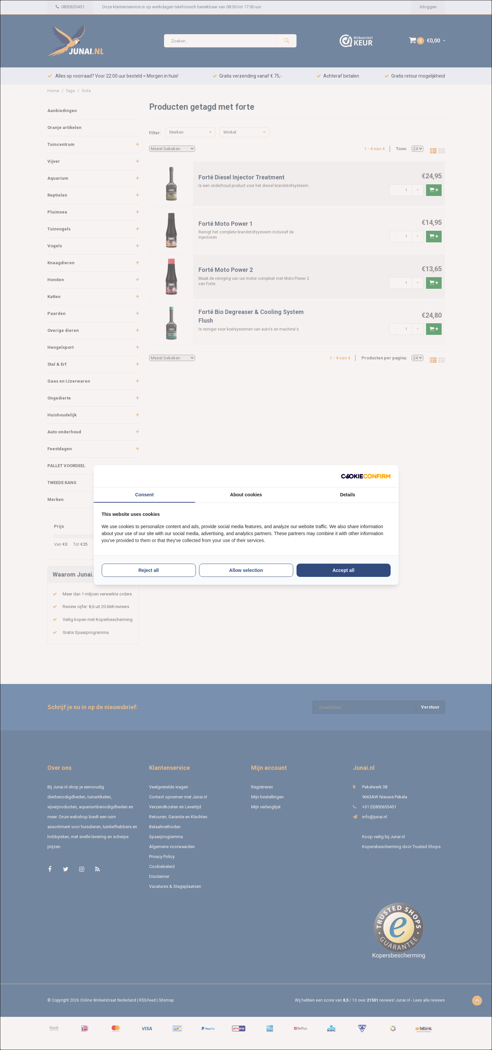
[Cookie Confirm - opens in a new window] (366, 476)
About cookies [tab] (246, 494)
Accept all (343, 570)
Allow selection (246, 570)
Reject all (148, 570)
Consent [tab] (144, 494)
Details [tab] (347, 494)
